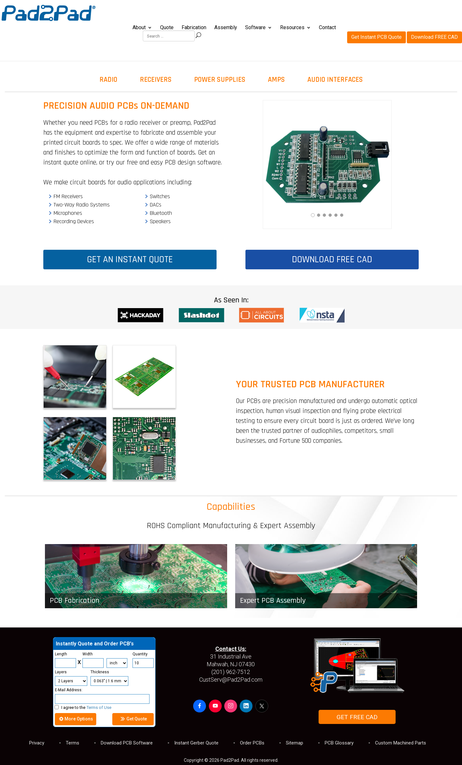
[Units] (117, 663)
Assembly (225, 27)
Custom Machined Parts (400, 743)
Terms (72, 743)
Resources (292, 27)
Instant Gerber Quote (196, 743)
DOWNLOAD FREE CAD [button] (332, 259)
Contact (327, 27)
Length (61, 654)
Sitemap (294, 743)
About (139, 27)
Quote (167, 27)
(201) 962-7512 (230, 671)
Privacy (36, 743)
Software (255, 27)
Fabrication (194, 27)
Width (87, 654)
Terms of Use (99, 707)
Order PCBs (252, 743)
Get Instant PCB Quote (376, 11)
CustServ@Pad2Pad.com (230, 679)
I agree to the (83, 707)
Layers (61, 672)
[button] (199, 706)
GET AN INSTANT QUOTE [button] (130, 259)
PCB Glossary (339, 743)
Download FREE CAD (434, 11)
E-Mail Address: (68, 690)
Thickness (99, 672)
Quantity (140, 654)
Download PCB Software (127, 743)
